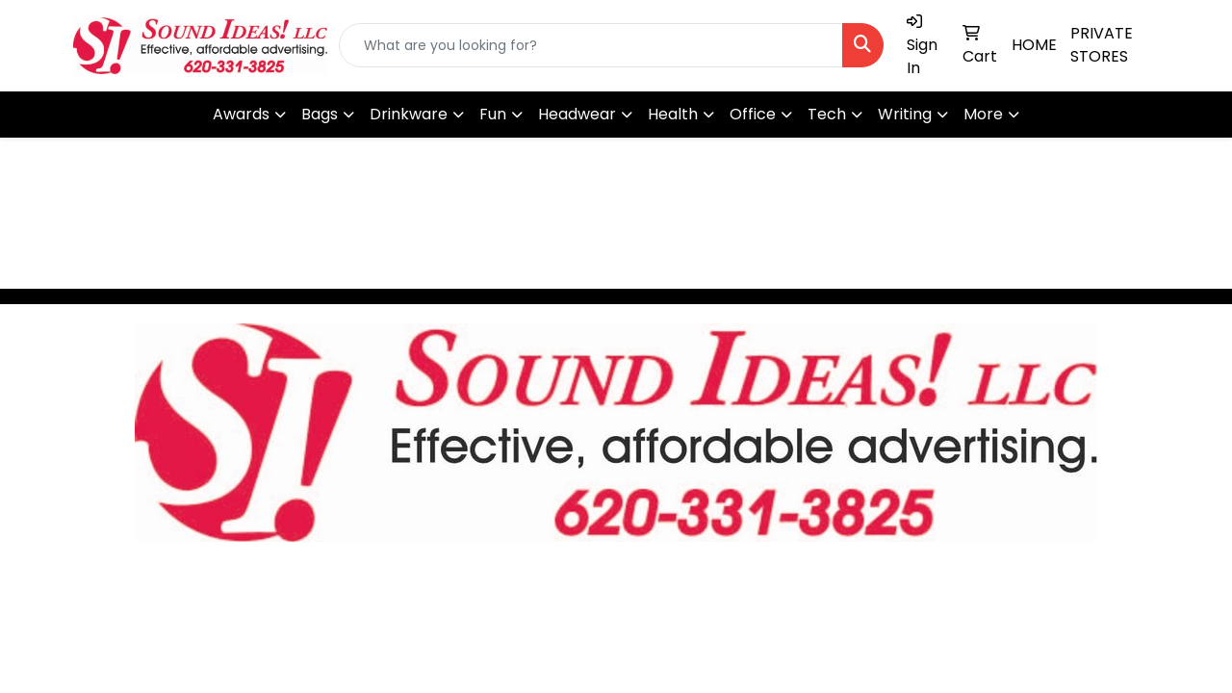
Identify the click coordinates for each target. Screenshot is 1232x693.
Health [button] (673, 114)
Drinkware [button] (409, 114)
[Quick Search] (591, 45)
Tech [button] (827, 114)
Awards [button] (241, 114)
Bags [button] (319, 114)
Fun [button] (492, 114)
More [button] (983, 114)
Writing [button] (905, 114)
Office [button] (753, 114)
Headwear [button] (577, 114)
